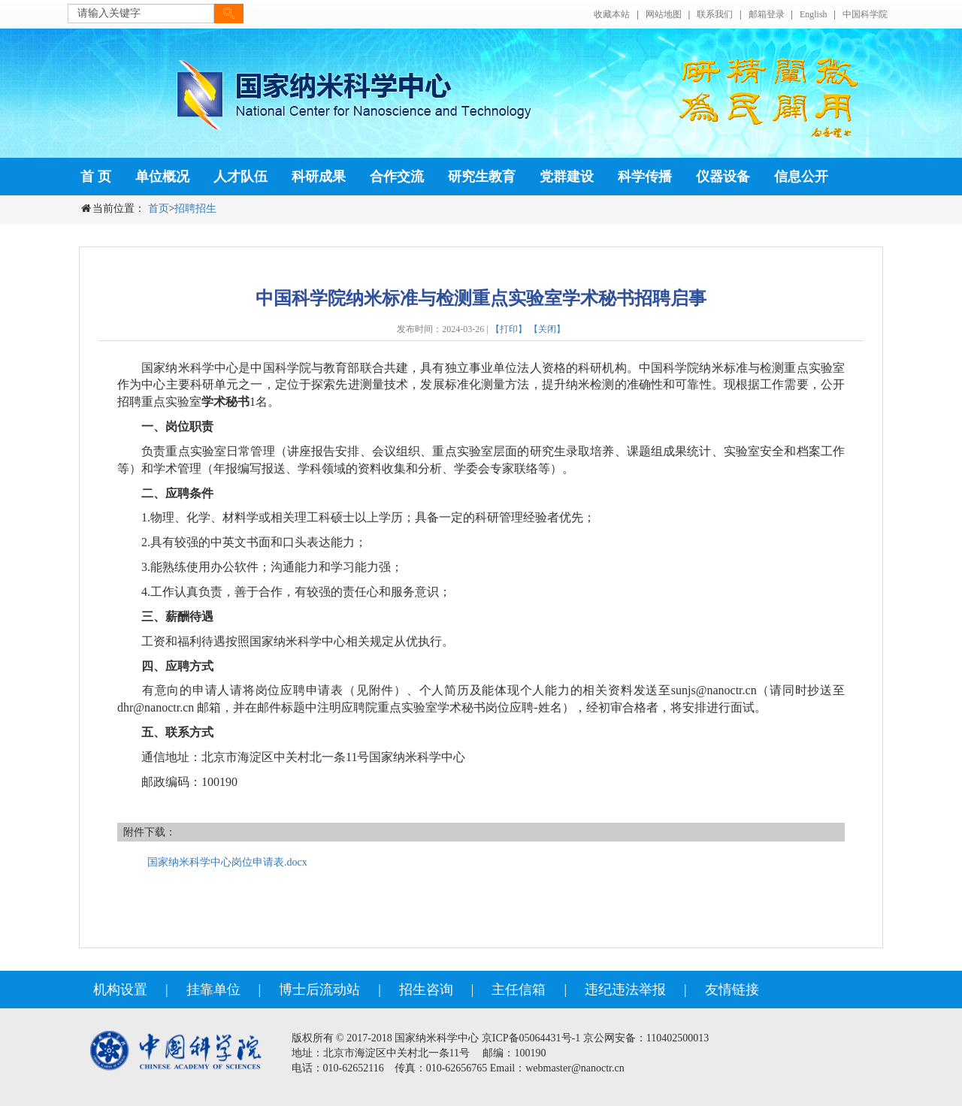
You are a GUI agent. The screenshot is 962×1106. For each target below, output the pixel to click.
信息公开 (801, 176)
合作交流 (397, 176)
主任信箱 (519, 989)
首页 (158, 208)
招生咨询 (426, 989)
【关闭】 (547, 329)
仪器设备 (723, 176)
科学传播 (645, 176)
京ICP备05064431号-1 (531, 1038)
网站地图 (664, 14)
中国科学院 (865, 14)
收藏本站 (612, 14)
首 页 (95, 176)
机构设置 (120, 989)
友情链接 (732, 989)
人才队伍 (240, 176)
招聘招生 (195, 208)
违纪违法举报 (625, 989)
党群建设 (567, 176)
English (813, 14)
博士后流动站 (319, 989)
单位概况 (162, 176)
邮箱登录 (767, 14)
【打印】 (509, 329)
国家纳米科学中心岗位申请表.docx (227, 862)
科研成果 (319, 176)
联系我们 (715, 14)
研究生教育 (482, 176)
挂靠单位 (213, 989)
